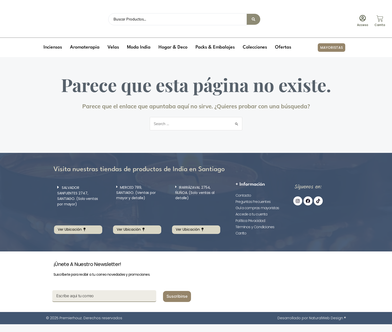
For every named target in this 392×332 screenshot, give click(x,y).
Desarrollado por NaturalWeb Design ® (312, 317)
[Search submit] (253, 19)
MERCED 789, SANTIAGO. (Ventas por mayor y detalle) (136, 192)
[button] (53, 47)
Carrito (241, 233)
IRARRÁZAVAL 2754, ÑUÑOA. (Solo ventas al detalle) (194, 192)
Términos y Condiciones (255, 226)
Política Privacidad (250, 220)
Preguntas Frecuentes (253, 201)
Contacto (243, 195)
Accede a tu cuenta (252, 214)
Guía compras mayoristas (257, 207)
